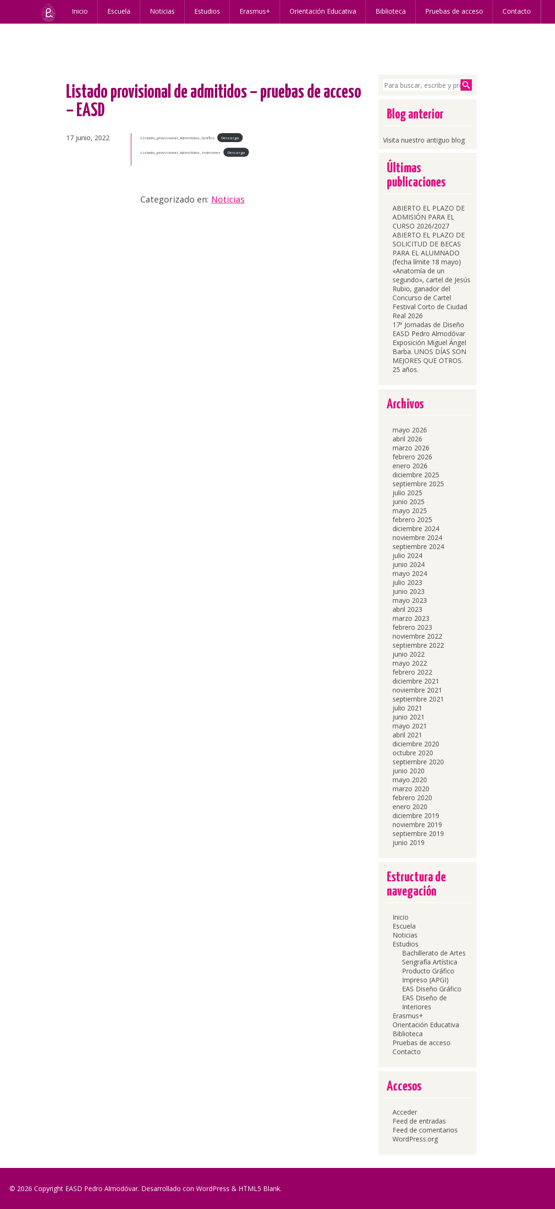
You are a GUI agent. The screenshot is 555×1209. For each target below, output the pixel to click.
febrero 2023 (412, 627)
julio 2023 (407, 582)
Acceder (405, 1112)
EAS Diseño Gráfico (431, 988)
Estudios (204, 11)
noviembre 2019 (417, 824)
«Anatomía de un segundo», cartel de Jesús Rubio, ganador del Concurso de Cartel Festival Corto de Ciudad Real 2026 (431, 293)
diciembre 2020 (416, 743)
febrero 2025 (412, 519)
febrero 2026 (412, 456)
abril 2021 (407, 734)
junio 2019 (409, 842)
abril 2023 (407, 609)
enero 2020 (410, 806)
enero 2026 (410, 465)
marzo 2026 (411, 447)
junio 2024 (409, 564)
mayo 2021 (410, 725)
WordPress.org (415, 1138)
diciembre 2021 (416, 680)
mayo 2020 (410, 779)
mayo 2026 (410, 429)
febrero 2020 (412, 797)
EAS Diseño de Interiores (424, 1002)
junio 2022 (409, 654)
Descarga (230, 137)
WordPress (213, 1188)
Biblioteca (387, 11)
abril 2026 (407, 438)
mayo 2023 (410, 600)
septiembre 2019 (418, 833)
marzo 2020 (411, 788)
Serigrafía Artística (429, 961)
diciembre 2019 (416, 815)
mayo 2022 (410, 663)
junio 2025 (409, 501)
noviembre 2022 (417, 636)
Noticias (158, 11)
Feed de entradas (419, 1120)
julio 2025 (407, 492)
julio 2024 (407, 555)
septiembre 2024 (418, 546)
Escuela (115, 11)
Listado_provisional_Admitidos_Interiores (180, 152)
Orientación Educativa (319, 11)
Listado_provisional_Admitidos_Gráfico (177, 137)
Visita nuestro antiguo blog (424, 139)
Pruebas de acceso (451, 11)
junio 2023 (409, 591)
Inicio (76, 11)
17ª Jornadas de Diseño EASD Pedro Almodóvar (429, 329)
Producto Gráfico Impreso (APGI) (428, 975)
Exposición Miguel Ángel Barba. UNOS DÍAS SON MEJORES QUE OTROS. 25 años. (429, 356)
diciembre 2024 (416, 528)
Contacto (513, 11)
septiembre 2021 (418, 698)
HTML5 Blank (259, 1188)
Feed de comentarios (425, 1129)
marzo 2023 (411, 618)
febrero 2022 (412, 672)
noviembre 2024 (417, 537)
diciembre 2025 (416, 474)
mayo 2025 (410, 510)
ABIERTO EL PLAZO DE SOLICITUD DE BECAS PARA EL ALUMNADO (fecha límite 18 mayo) (429, 248)
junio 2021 (409, 716)
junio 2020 (409, 770)
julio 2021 (407, 707)
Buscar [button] (466, 85)
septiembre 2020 (418, 761)
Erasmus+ (251, 11)
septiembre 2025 (418, 483)
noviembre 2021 (417, 689)
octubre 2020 (413, 752)
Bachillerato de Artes (434, 952)
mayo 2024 (410, 573)
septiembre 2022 (418, 645)
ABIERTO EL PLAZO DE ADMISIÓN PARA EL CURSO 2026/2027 (429, 216)
